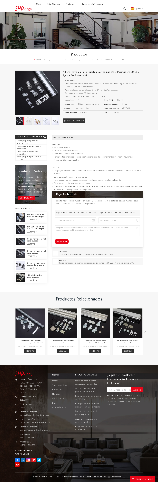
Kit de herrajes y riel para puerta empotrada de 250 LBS (36, 240)
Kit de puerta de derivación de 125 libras (88, 397)
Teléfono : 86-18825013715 (26, 406)
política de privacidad (96, 477)
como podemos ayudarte (30, 171)
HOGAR (37, 60)
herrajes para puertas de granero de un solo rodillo (87, 405)
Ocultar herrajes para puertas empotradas (85, 390)
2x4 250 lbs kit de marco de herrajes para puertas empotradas (35, 228)
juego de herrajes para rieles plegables (86, 420)
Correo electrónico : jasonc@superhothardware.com (31, 428)
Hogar (55, 381)
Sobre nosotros (59, 385)
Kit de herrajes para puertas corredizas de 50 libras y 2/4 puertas (95, 342)
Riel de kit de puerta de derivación (86, 428)
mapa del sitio (59, 407)
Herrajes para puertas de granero (29, 158)
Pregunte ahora (74, 121)
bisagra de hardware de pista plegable (86, 413)
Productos (57, 389)
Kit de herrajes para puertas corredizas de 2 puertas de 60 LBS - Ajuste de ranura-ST (99, 212)
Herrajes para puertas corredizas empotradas (86, 382)
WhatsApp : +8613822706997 (27, 436)
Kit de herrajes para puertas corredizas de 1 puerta (127, 342)
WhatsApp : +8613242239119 (27, 443)
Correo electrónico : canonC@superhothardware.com (31, 421)
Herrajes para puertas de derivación (29, 147)
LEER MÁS (32, 220)
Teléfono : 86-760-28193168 (28, 398)
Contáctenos (58, 398)
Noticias (56, 394)
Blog (54, 403)
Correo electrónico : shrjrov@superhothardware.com (31, 413)
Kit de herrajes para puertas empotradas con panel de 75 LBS (30, 342)
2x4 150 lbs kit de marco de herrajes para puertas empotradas (35, 215)
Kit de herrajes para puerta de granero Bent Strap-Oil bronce (36, 264)
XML (82, 477)
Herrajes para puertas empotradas (27, 142)
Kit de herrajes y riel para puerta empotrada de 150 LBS (36, 252)
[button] (145, 332)
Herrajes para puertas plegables (27, 152)
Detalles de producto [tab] (63, 137)
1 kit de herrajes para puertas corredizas (34, 276)
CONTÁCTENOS (26, 198)
